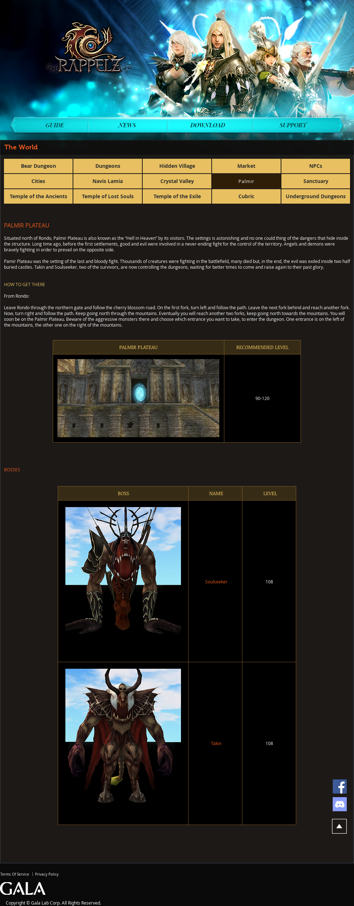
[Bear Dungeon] (38, 166)
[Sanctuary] (315, 181)
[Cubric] (246, 196)
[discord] (340, 804)
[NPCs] (315, 166)
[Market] (246, 166)
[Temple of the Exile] (177, 196)
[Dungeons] (107, 166)
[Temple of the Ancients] (38, 196)
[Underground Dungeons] (315, 196)
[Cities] (38, 181)
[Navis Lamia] (107, 181)
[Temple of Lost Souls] (107, 196)
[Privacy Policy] (46, 874)
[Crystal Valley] (177, 181)
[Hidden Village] (177, 166)
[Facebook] (340, 786)
